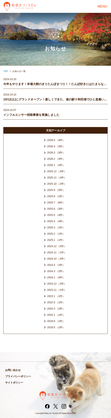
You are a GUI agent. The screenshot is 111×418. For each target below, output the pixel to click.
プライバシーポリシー (18, 376)
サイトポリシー (14, 382)
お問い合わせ (13, 370)
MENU (102, 6)
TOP (5, 71)
